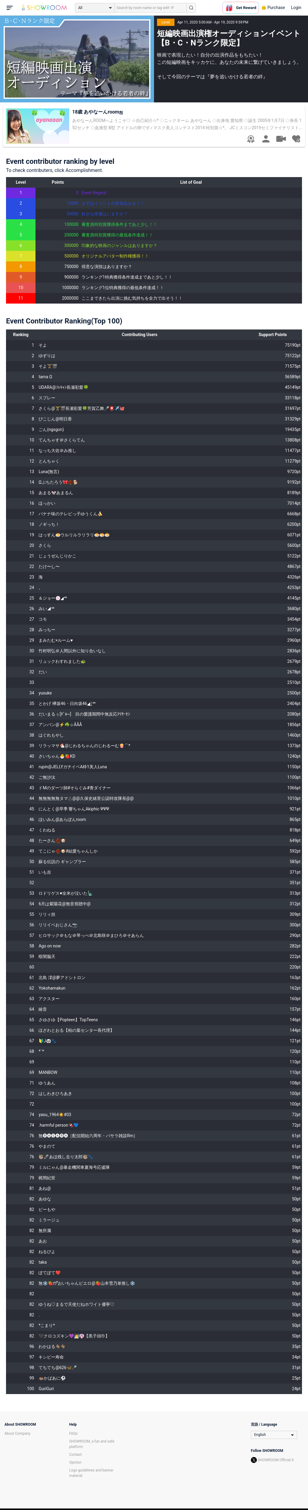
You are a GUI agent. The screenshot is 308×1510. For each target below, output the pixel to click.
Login (296, 7)
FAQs (73, 1433)
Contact (75, 1454)
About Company (17, 1433)
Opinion (75, 1462)
